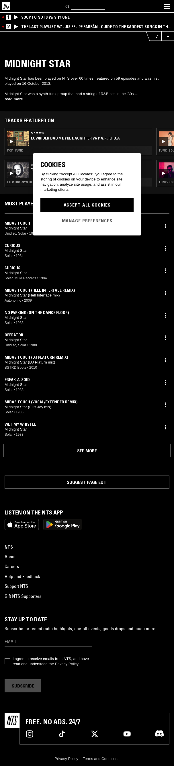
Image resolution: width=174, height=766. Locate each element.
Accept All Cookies (87, 205)
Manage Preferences (87, 220)
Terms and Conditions (101, 759)
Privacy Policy (66, 664)
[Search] (67, 6)
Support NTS (16, 586)
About (10, 556)
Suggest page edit (87, 482)
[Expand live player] (167, 36)
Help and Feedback (22, 576)
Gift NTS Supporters (23, 596)
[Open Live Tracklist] (153, 36)
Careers (12, 566)
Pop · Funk (15, 150)
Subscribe (23, 686)
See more (87, 450)
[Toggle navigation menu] (167, 6)
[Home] (6, 6)
